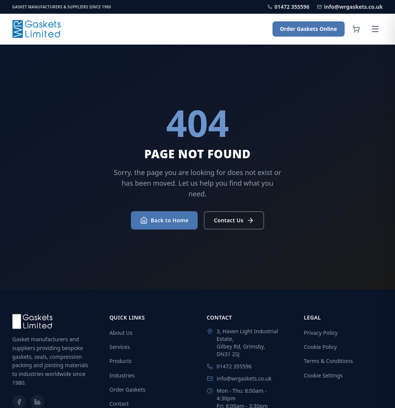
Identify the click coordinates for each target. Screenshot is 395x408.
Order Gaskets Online (308, 28)
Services (120, 346)
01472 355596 (289, 6)
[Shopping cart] (356, 29)
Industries (122, 375)
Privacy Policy (320, 332)
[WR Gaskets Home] (36, 29)
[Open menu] (375, 29)
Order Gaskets (127, 389)
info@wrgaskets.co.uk (350, 6)
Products (121, 361)
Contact (119, 403)
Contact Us (234, 220)
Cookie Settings (323, 375)
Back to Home (164, 220)
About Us (121, 332)
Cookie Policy (320, 346)
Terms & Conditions (328, 361)
